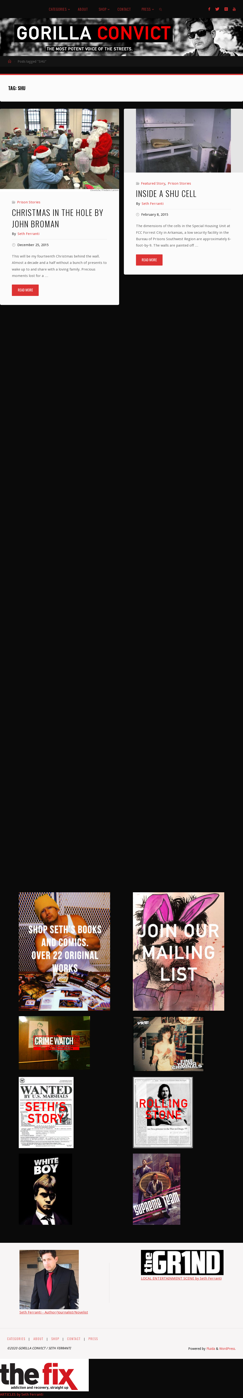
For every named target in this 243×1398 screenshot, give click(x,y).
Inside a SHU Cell (166, 193)
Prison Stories (28, 202)
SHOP (56, 1338)
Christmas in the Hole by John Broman (57, 218)
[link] (160, 9)
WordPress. (227, 1349)
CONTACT (76, 1338)
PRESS (95, 1338)
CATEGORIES (16, 1338)
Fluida (210, 1349)
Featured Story (153, 183)
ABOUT (39, 1338)
